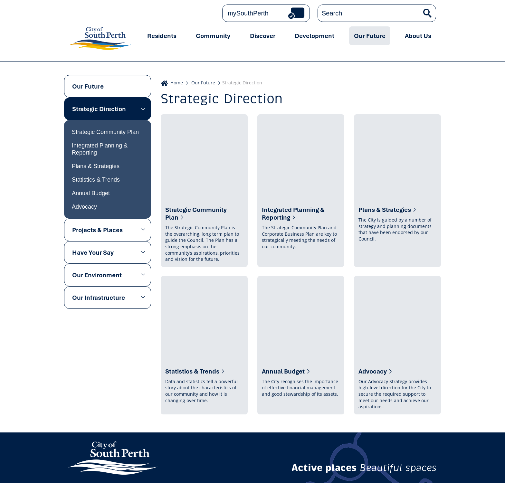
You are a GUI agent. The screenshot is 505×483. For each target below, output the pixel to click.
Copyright (173, 471)
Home (176, 83)
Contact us (107, 412)
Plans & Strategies (95, 166)
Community (213, 36)
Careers (260, 471)
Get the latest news (366, 409)
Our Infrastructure (98, 297)
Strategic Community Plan (105, 132)
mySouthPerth (248, 13)
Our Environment (97, 275)
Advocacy (84, 207)
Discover (262, 36)
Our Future (370, 36)
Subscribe (421, 409)
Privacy (78, 471)
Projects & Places (97, 230)
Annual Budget (91, 193)
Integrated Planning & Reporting (100, 149)
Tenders (283, 471)
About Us (418, 36)
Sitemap (307, 471)
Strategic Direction (99, 109)
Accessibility (232, 471)
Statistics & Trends (96, 179)
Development (314, 36)
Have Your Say (93, 252)
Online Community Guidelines (124, 471)
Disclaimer (201, 471)
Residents (161, 36)
